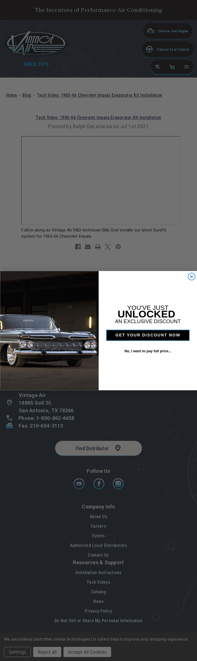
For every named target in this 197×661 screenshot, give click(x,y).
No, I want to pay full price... (147, 351)
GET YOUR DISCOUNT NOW (147, 335)
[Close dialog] (191, 276)
